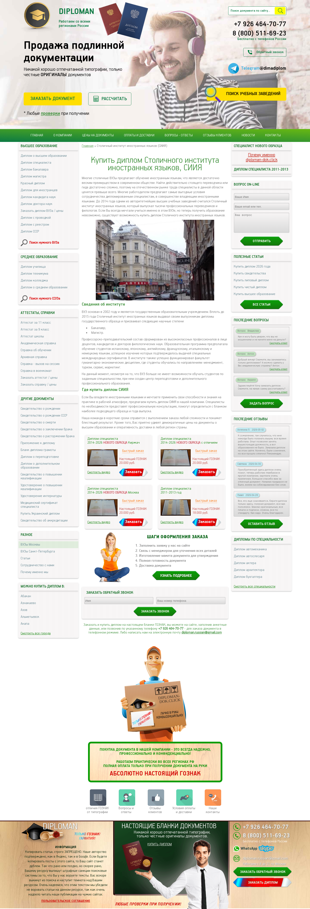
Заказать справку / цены (38, 385)
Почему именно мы (34, 572)
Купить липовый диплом (251, 284)
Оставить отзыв (261, 528)
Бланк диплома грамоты (38, 450)
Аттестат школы (32, 336)
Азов (24, 610)
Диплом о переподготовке (40, 457)
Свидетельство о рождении (40, 409)
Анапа (25, 624)
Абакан (26, 596)
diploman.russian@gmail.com (201, 633)
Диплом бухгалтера (248, 581)
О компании (62, 135)
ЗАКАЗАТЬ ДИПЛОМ (263, 883)
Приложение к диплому (38, 443)
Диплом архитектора (249, 574)
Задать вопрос (261, 407)
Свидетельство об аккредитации (44, 520)
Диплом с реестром (35, 225)
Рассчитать (114, 99)
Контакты (273, 135)
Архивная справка (34, 357)
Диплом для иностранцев (39, 190)
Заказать (133, 471)
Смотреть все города (36, 633)
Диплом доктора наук (36, 204)
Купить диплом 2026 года (252, 270)
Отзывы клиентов (217, 135)
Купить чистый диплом (250, 291)
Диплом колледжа (34, 280)
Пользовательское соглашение (65, 901)
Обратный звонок (270, 52)
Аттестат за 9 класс (35, 330)
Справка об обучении (36, 350)
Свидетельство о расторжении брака (47, 436)
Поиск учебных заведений (253, 93)
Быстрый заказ (133, 451)
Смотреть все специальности (254, 590)
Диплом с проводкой (36, 218)
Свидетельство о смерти (38, 422)
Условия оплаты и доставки (183, 810)
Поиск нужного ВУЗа (44, 243)
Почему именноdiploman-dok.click (261, 157)
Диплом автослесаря (249, 560)
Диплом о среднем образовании (44, 287)
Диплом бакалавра (34, 170)
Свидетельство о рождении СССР (44, 416)
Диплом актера (245, 567)
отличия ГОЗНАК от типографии (97, 810)
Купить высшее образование (254, 298)
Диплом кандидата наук (38, 197)
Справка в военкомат (36, 371)
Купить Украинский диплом (40, 514)
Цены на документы (98, 135)
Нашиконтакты (213, 810)
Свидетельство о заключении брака (46, 429)
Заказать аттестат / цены (39, 378)
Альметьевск (30, 617)
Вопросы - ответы (179, 135)
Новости (248, 135)
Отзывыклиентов (155, 810)
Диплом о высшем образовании (44, 156)
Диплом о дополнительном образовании (40, 466)
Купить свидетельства (250, 277)
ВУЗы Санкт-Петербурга (38, 551)
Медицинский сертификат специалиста (39, 505)
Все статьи (261, 308)
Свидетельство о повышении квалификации (41, 476)
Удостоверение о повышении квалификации (41, 487)
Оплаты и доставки (139, 135)
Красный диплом (33, 183)
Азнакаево (28, 603)
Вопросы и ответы (126, 810)
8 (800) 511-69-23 (259, 34)
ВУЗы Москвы (30, 545)
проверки (50, 113)
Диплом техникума (34, 274)
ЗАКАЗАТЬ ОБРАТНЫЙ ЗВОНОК (262, 872)
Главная (37, 135)
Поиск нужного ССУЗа (44, 299)
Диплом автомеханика (250, 553)
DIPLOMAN (60, 827)
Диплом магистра (33, 176)
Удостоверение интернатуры (41, 496)
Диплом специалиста (36, 163)
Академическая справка (38, 343)
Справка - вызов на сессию (40, 364)
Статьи (25, 558)
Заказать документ (52, 98)
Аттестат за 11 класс (36, 323)
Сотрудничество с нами (37, 565)
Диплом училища (33, 267)
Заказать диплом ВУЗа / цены (42, 211)
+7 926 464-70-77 (260, 24)
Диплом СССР (30, 231)
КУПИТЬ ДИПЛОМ (159, 844)
